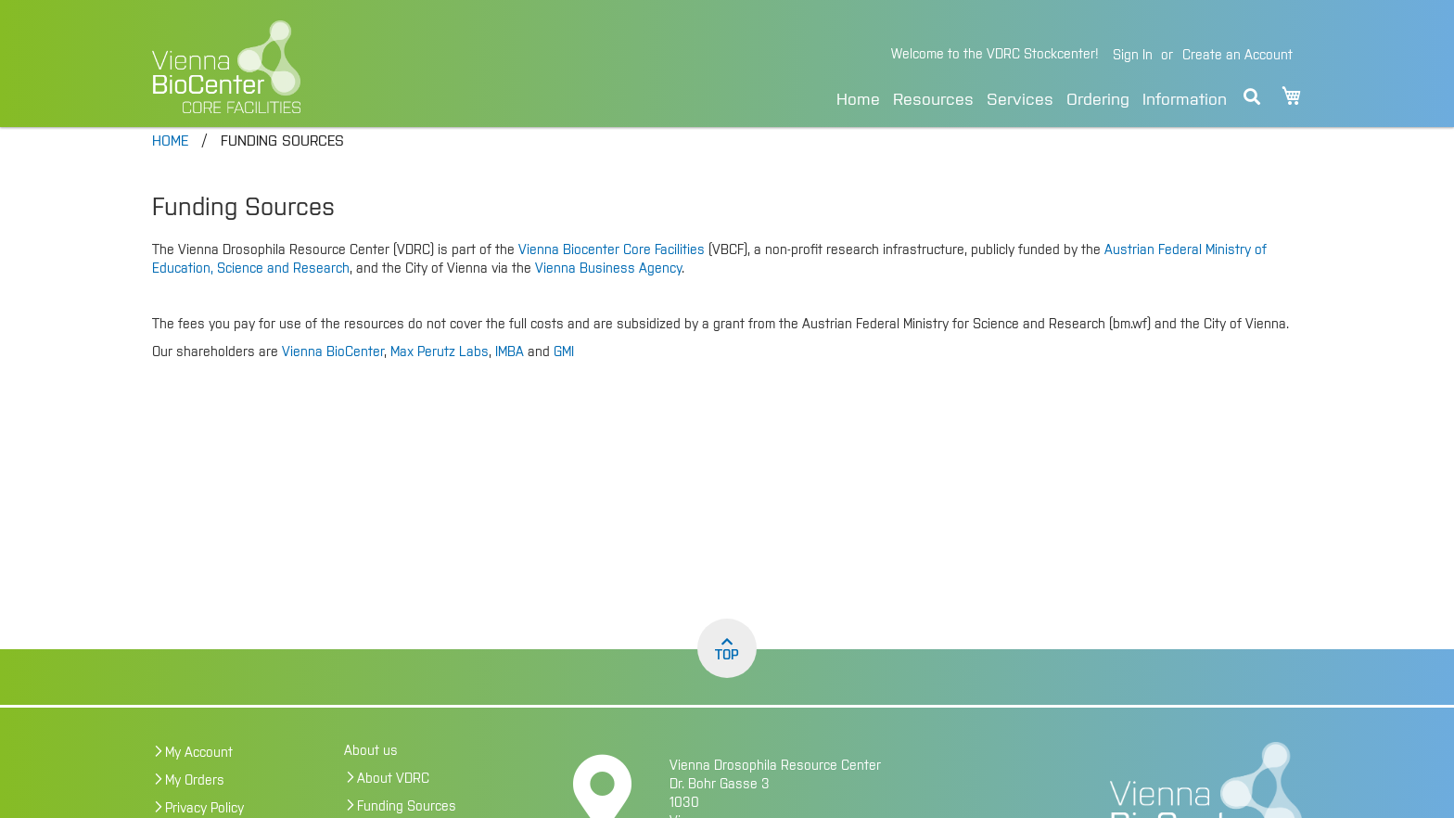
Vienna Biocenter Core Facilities (611, 276)
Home (858, 100)
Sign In (1133, 55)
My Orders (194, 806)
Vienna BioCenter (333, 378)
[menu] (1031, 97)
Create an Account (1237, 55)
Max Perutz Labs (439, 378)
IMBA (509, 378)
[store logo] (353, 66)
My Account (199, 779)
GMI (564, 378)
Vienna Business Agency (608, 294)
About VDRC (393, 805)
